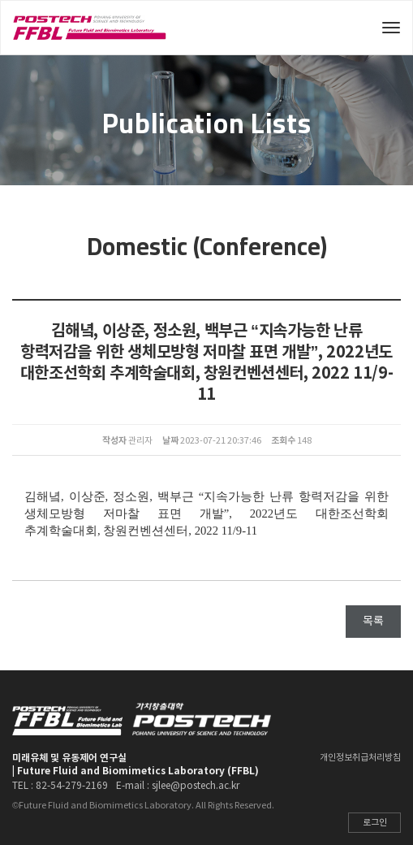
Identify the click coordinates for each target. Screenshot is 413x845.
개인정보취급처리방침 (360, 757)
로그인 (375, 822)
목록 (373, 621)
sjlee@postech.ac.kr (195, 786)
